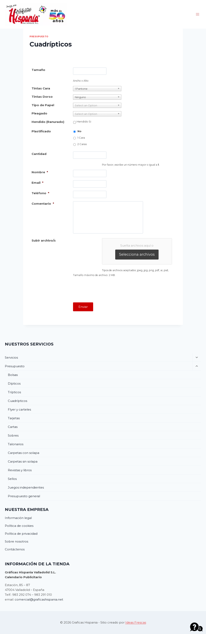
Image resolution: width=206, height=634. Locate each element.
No (79, 131)
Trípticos (14, 392)
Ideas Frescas (135, 622)
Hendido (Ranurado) (48, 122)
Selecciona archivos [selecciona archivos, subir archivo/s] (137, 254)
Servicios (11, 357)
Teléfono (40, 193)
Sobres (13, 435)
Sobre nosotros (16, 541)
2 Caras (82, 144)
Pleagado (39, 113)
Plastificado (41, 131)
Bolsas (13, 375)
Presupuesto (39, 36)
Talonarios (15, 444)
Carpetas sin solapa (22, 461)
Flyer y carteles (19, 409)
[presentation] (103, 288)
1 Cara (81, 137)
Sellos (12, 479)
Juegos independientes (26, 487)
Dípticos (14, 383)
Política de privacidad (21, 533)
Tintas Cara (41, 88)
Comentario (43, 203)
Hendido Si (84, 121)
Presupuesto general (24, 496)
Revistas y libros (20, 470)
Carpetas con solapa (23, 453)
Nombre (40, 172)
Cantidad (39, 154)
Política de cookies (19, 526)
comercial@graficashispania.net (39, 599)
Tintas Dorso (42, 97)
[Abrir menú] (197, 14)
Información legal (18, 518)
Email (37, 183)
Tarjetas (14, 418)
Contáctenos (15, 549)
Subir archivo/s (44, 240)
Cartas (13, 427)
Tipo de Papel (43, 105)
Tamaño (38, 70)
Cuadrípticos (17, 401)
